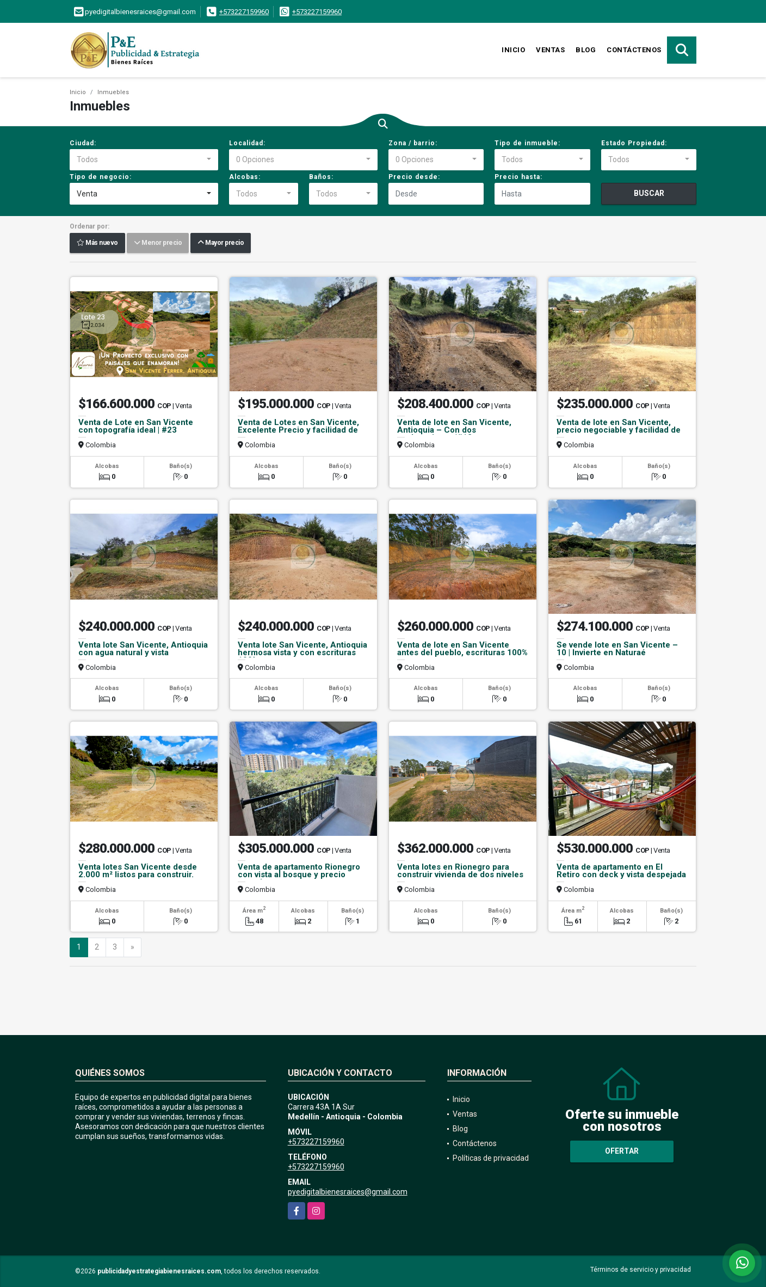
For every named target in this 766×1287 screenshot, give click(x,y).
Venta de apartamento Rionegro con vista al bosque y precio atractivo (299, 874)
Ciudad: (83, 143)
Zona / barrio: (412, 143)
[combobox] (144, 160)
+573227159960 (244, 12)
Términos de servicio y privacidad (640, 1269)
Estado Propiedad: (634, 143)
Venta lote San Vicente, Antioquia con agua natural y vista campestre (143, 652)
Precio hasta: (518, 177)
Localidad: (247, 143)
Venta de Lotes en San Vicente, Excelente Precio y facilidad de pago (298, 429)
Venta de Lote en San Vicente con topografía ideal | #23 (135, 426)
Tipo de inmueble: (527, 143)
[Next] (132, 947)
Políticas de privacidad (491, 1158)
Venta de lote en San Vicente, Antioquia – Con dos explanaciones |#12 (454, 429)
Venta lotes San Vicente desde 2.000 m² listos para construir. (137, 870)
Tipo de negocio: (101, 177)
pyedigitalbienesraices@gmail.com (347, 1191)
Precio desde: (414, 177)
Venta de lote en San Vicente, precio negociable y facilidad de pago (619, 429)
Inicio (513, 50)
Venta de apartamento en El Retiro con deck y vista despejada (621, 870)
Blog (586, 50)
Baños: (321, 177)
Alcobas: (245, 177)
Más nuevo (97, 243)
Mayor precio (220, 243)
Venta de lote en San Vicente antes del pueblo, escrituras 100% (462, 648)
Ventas (550, 50)
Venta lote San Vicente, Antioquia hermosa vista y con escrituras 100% (302, 652)
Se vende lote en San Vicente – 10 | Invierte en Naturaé (617, 648)
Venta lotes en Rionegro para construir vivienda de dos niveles (460, 870)
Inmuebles (113, 92)
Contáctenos (634, 50)
